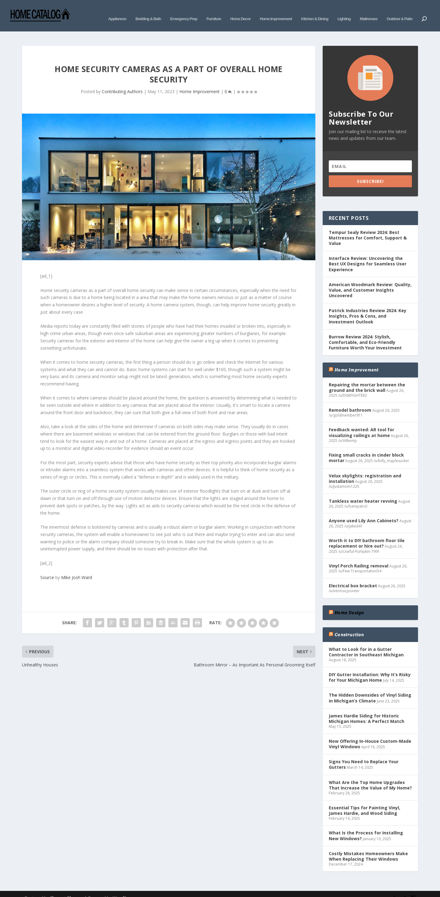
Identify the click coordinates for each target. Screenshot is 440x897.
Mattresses (368, 11)
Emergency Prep (183, 11)
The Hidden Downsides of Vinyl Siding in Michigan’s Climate (370, 688)
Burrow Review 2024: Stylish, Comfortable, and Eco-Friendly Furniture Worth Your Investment (365, 333)
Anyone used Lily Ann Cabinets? (363, 511)
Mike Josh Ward (76, 568)
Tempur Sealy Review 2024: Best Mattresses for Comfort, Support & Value (368, 228)
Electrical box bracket (353, 576)
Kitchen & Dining (314, 11)
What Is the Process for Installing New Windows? (366, 826)
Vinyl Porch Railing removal (358, 557)
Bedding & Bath (148, 11)
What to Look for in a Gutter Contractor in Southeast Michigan (366, 642)
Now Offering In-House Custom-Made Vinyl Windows (370, 734)
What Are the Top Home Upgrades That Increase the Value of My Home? (370, 776)
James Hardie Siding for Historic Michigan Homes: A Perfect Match (366, 709)
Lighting (343, 11)
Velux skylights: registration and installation (365, 469)
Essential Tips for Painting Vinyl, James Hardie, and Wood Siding (364, 801)
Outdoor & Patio (400, 11)
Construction (349, 625)
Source (47, 568)
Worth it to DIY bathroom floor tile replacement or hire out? (367, 534)
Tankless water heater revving (363, 492)
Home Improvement (276, 11)
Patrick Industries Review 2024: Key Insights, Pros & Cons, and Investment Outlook (367, 306)
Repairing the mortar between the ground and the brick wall (367, 378)
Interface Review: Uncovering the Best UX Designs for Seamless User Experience (367, 254)
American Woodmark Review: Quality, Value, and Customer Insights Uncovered (370, 280)
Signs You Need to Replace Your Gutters (363, 755)
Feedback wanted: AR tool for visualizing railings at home (361, 423)
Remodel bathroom (350, 401)
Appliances (117, 11)
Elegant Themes (66, 889)
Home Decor (240, 11)
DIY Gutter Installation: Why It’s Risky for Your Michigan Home (370, 668)
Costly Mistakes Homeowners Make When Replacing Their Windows (368, 847)
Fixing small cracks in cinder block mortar (366, 448)
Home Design (349, 603)
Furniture (213, 11)
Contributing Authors (122, 82)
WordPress (124, 889)
